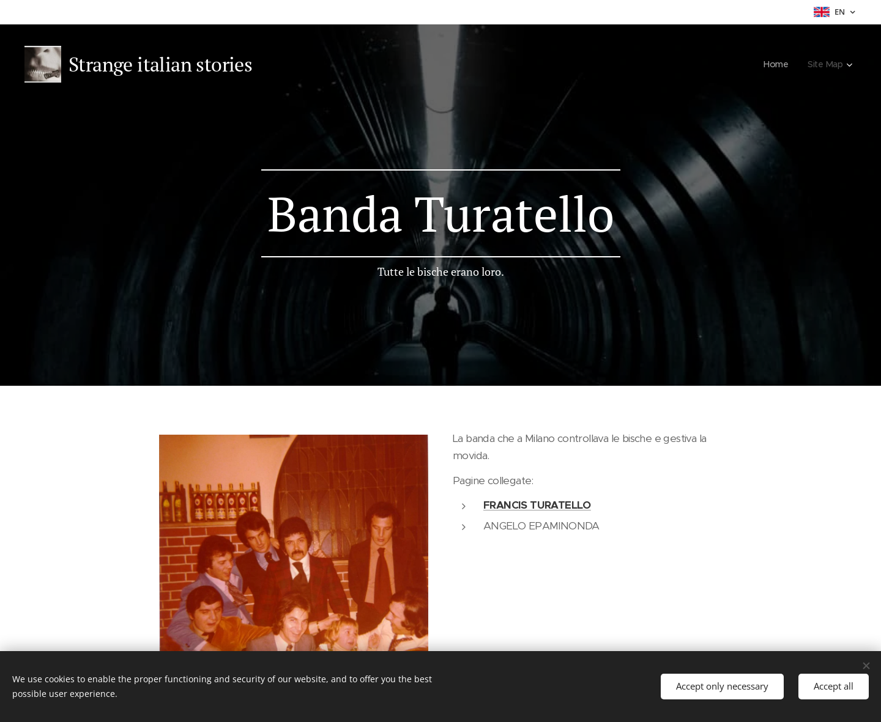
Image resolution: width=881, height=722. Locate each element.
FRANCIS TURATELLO (537, 505)
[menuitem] (776, 64)
